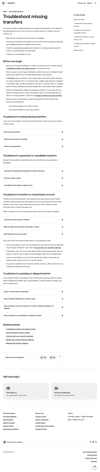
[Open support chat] (94, 466)
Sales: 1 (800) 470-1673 (76, 420)
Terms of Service (91, 458)
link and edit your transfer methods (48, 248)
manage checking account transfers (48, 96)
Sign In (89, 3)
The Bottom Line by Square (44, 426)
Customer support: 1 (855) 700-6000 (80, 416)
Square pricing (8, 426)
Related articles (78, 50)
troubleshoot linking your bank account (20, 68)
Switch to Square (9, 423)
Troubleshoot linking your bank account (21, 329)
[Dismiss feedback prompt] (60, 356)
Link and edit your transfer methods (19, 336)
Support (11, 3)
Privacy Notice (92, 455)
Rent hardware (8, 420)
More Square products (11, 429)
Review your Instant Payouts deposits (20, 340)
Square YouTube (41, 429)
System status (40, 423)
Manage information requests (17, 343)
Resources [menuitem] (82, 3)
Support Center (40, 416)
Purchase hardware (9, 416)
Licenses (94, 461)
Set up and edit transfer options (18, 333)
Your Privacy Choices (90, 452)
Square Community (41, 420)
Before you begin (79, 19)
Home (5, 11)
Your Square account (16, 11)
